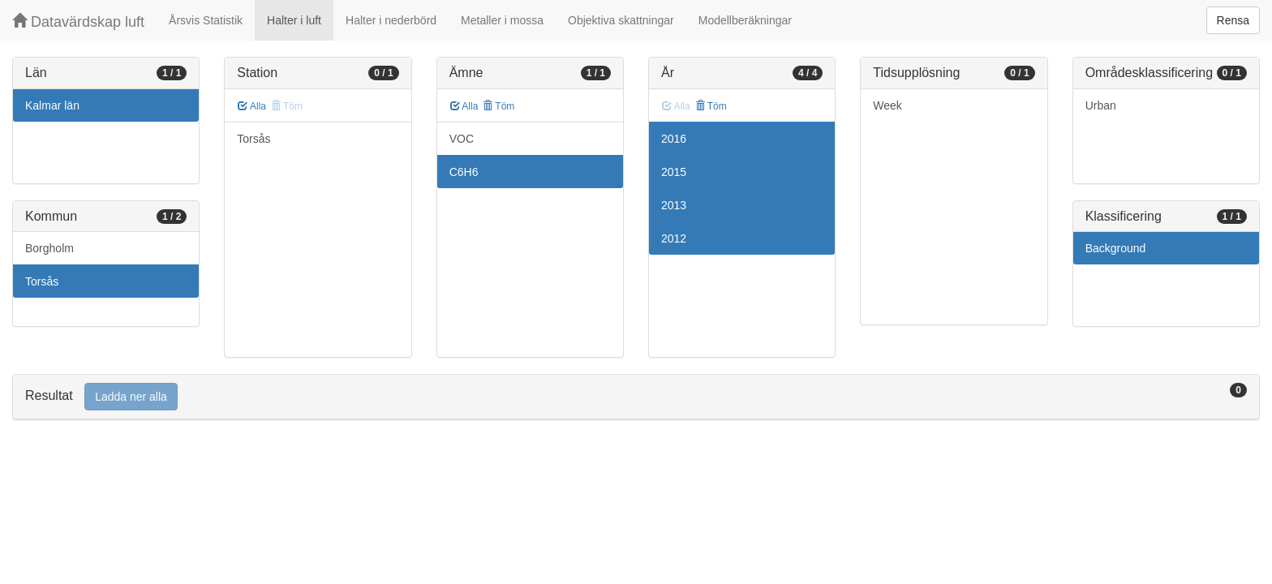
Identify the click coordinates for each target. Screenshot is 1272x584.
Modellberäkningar (745, 20)
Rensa (1233, 20)
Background (1115, 248)
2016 (673, 138)
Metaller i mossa (502, 20)
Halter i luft (294, 20)
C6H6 (464, 171)
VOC (461, 138)
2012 (673, 238)
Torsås (41, 281)
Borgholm (49, 248)
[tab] (636, 397)
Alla (252, 106)
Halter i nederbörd (391, 20)
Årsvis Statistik (206, 20)
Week (887, 105)
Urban (1100, 105)
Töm (498, 106)
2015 (673, 171)
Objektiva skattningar (621, 20)
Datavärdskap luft (78, 21)
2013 (673, 205)
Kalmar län (52, 105)
